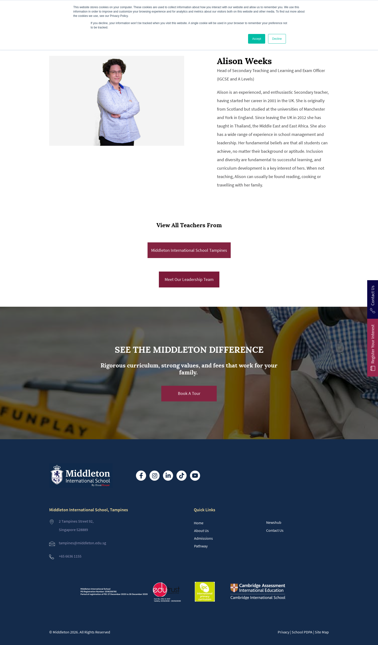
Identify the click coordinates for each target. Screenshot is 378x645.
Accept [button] (256, 38)
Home (198, 522)
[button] (189, 393)
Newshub (273, 522)
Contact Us (275, 530)
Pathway (201, 546)
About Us (201, 530)
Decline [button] (277, 38)
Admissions (203, 538)
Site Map (322, 632)
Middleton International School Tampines (189, 250)
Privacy (283, 632)
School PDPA (302, 632)
